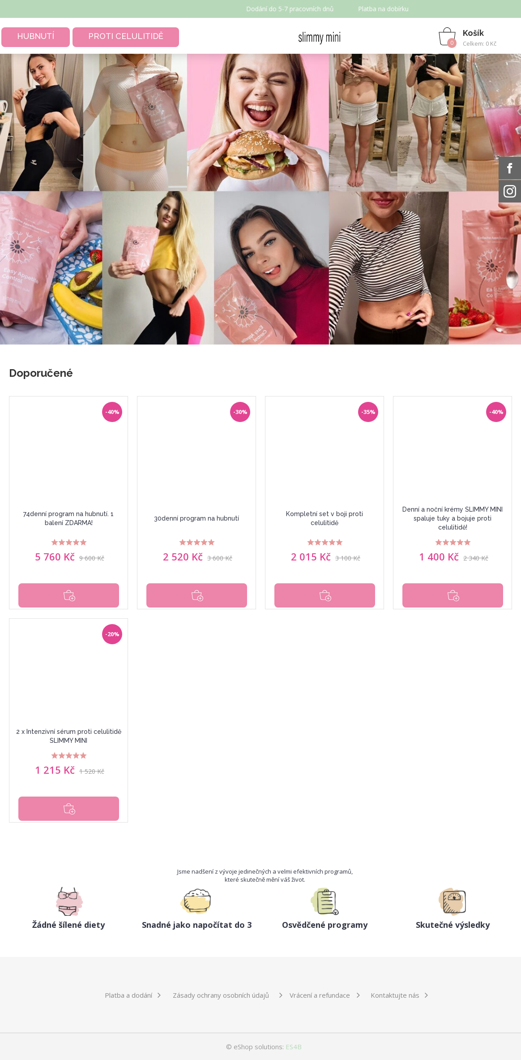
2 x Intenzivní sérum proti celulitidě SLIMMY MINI (68, 736)
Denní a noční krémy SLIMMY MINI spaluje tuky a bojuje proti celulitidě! (452, 518)
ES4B (294, 1046)
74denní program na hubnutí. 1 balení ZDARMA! (68, 518)
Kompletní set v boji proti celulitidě (324, 518)
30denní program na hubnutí (196, 518)
